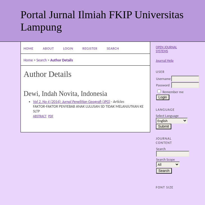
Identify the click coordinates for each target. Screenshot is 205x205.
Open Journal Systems (166, 49)
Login (68, 48)
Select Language (167, 116)
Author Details (61, 60)
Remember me (173, 92)
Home (28, 48)
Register (90, 48)
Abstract (40, 116)
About (48, 48)
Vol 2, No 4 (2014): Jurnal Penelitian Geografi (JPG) (71, 101)
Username (163, 79)
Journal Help (165, 60)
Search (113, 48)
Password (163, 85)
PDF (50, 116)
